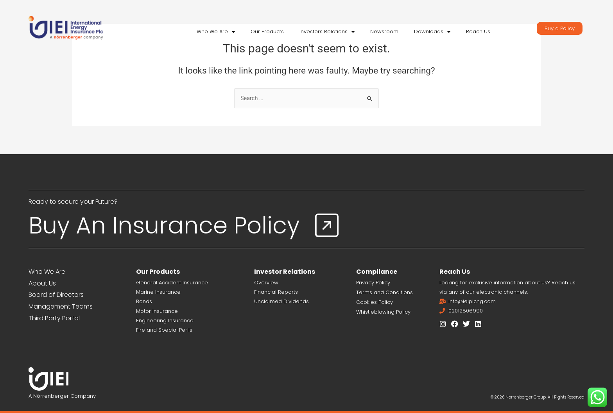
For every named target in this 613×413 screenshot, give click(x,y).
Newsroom (384, 31)
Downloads (432, 31)
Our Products (267, 31)
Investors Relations (327, 31)
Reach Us (478, 31)
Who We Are (216, 31)
